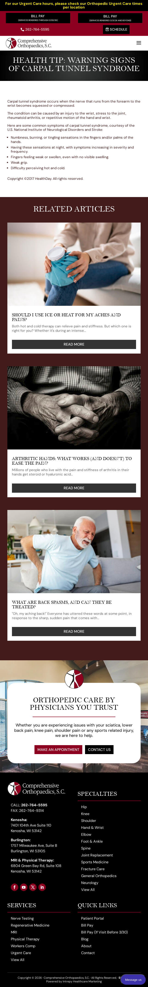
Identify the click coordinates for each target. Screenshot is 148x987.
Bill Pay (38, 16)
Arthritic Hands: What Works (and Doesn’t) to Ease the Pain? (72, 461)
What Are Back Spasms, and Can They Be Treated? (62, 604)
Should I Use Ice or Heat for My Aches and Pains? (66, 317)
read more (74, 344)
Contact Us (99, 749)
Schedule (116, 29)
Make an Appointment (58, 749)
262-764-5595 (35, 29)
